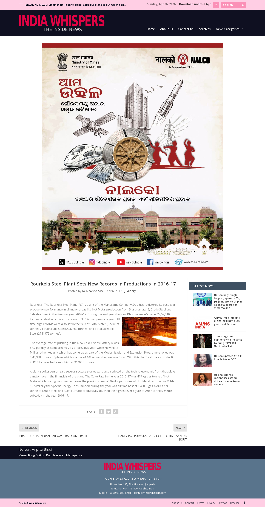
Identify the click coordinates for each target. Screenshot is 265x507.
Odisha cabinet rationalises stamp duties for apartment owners (227, 379)
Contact (189, 503)
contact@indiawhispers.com (150, 492)
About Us (166, 29)
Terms (200, 503)
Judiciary (130, 291)
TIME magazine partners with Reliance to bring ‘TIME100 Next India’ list (228, 341)
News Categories (228, 29)
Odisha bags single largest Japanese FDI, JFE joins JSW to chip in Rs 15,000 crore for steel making (228, 301)
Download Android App (195, 4)
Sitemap (222, 503)
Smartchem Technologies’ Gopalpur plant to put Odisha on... (87, 4)
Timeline (235, 503)
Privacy (211, 503)
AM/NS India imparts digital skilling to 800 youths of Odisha (227, 321)
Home (151, 29)
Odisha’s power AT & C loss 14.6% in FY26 (228, 357)
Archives (205, 29)
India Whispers (37, 503)
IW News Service (93, 291)
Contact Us (185, 29)
